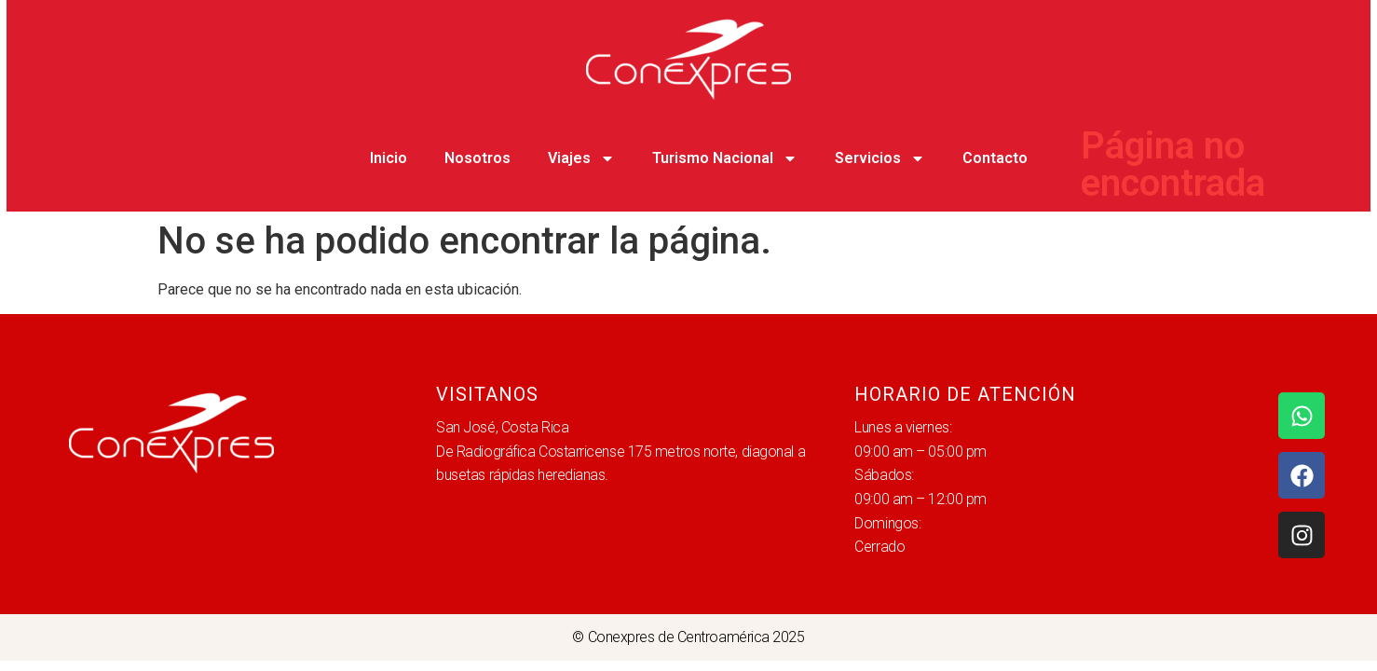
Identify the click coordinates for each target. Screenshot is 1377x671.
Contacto (995, 158)
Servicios (880, 158)
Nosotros (477, 158)
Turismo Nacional (725, 158)
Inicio (388, 158)
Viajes (581, 158)
